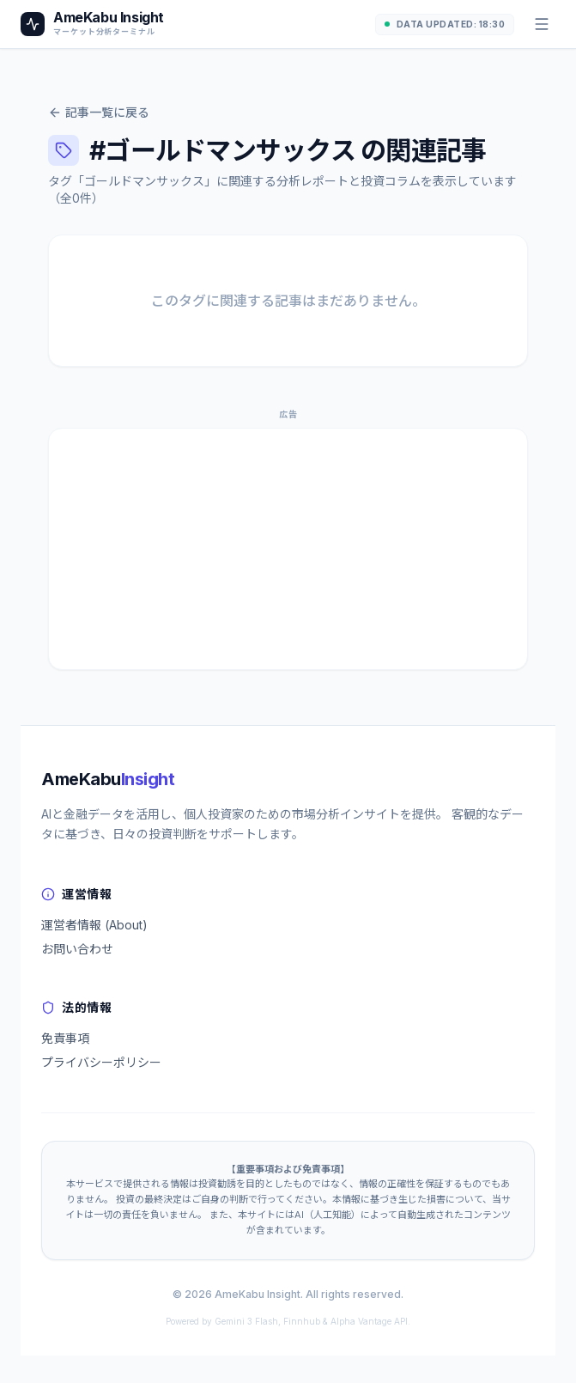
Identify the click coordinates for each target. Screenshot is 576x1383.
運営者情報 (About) (94, 924)
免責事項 (65, 1038)
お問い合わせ (77, 948)
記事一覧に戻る (98, 112)
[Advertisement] (288, 549)
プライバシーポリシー (101, 1062)
